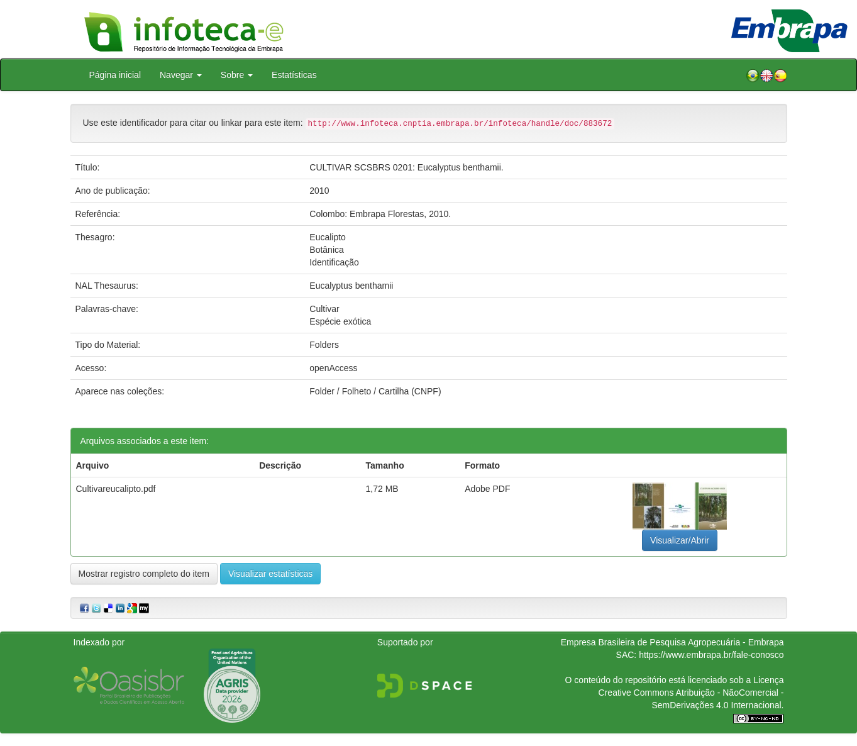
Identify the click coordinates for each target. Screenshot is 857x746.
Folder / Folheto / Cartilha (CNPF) (375, 391)
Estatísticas (294, 75)
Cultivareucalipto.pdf (116, 489)
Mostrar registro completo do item (144, 574)
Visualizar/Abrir (679, 540)
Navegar (181, 75)
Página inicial (115, 75)
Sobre (237, 75)
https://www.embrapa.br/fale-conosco (711, 655)
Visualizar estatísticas (270, 574)
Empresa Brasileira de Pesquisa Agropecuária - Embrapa (672, 642)
